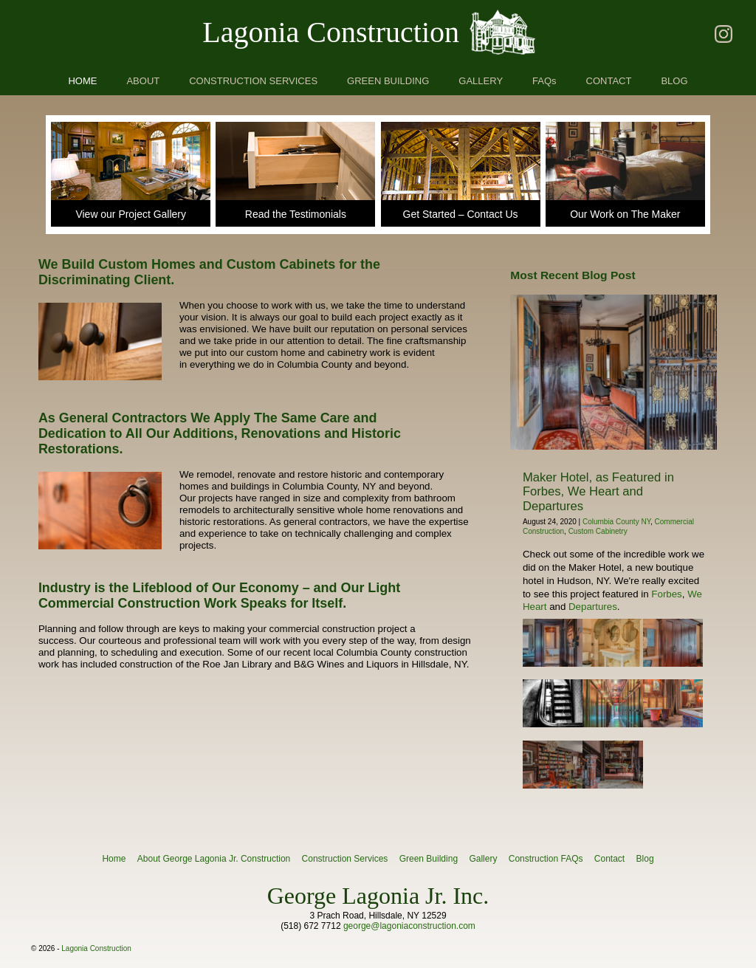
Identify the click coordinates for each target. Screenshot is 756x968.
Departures (592, 606)
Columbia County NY (616, 522)
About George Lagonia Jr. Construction (213, 859)
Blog (645, 859)
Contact (609, 859)
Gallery (483, 859)
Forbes (666, 594)
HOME (82, 80)
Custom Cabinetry (598, 531)
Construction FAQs (546, 859)
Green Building (428, 859)
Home (114, 859)
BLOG (674, 80)
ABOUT (142, 80)
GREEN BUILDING (388, 80)
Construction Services (345, 859)
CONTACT (609, 80)
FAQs (544, 80)
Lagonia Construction (330, 32)
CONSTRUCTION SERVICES (253, 80)
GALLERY (480, 80)
